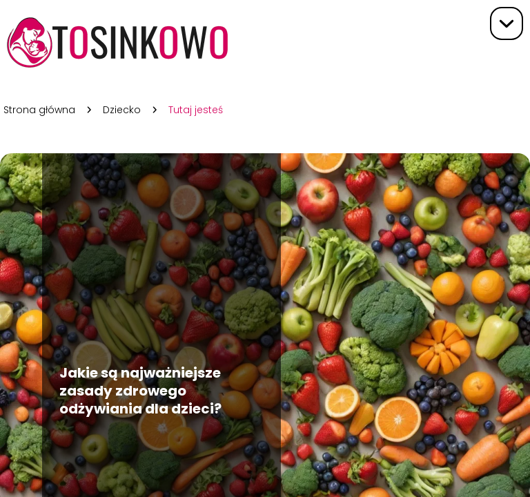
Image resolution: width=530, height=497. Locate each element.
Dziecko (122, 110)
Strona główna (39, 110)
